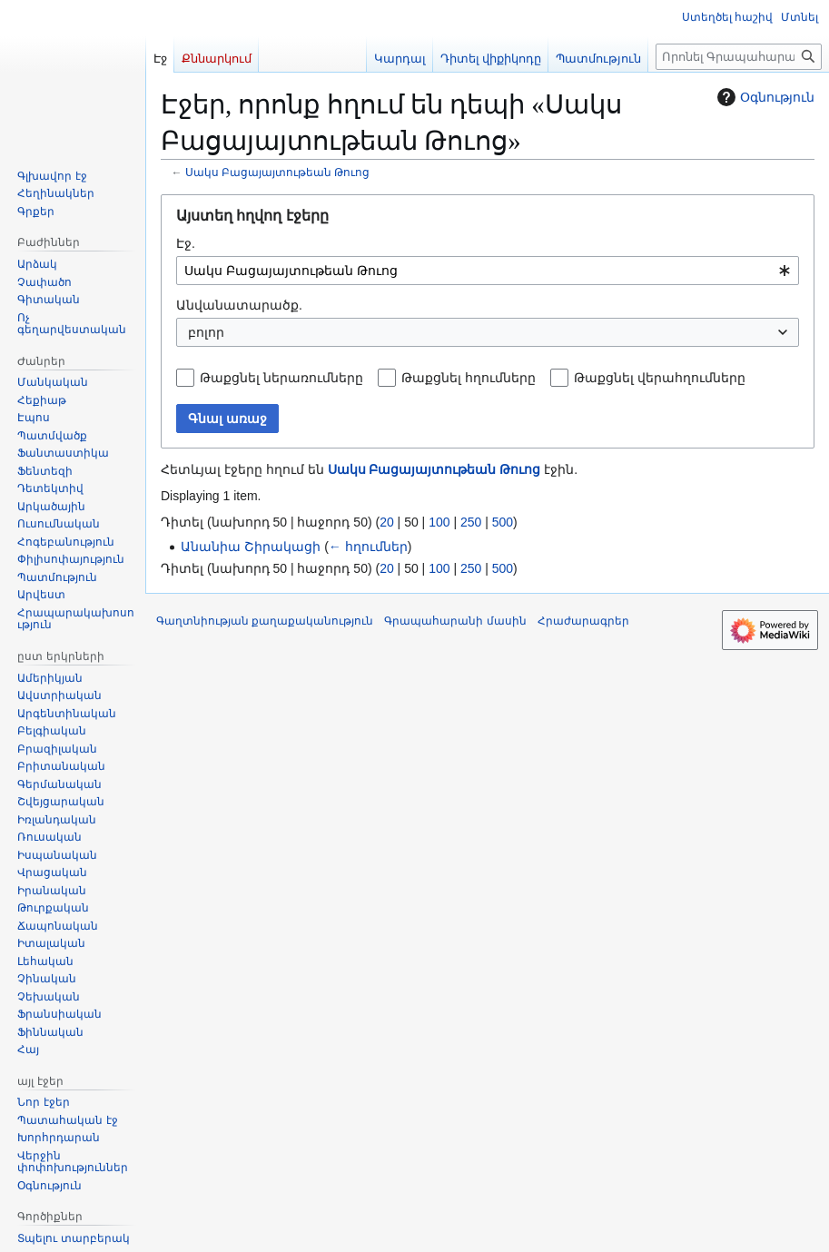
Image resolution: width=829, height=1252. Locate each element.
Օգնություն (763, 97)
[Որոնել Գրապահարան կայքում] (739, 57)
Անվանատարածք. (239, 305)
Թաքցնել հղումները (468, 377)
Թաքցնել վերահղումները (659, 377)
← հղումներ (368, 546)
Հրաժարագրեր (583, 621)
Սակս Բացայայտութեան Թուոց (277, 172)
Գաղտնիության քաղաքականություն (264, 621)
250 (470, 522)
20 (387, 522)
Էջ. (185, 243)
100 (439, 522)
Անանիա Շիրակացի (251, 546)
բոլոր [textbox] (206, 332)
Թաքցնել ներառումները (281, 377)
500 (502, 522)
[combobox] (487, 270)
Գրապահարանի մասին (455, 621)
